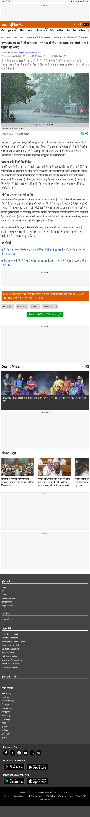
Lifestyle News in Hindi (11, 667)
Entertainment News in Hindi (13, 641)
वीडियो (22, 30)
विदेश (52, 30)
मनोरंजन (60, 30)
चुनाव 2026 (11, 30)
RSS (78, 796)
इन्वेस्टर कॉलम (7, 602)
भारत (30, 30)
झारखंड (4, 738)
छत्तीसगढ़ (5, 730)
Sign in (85, 1)
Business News (8, 653)
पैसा (74, 30)
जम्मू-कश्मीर (6, 734)
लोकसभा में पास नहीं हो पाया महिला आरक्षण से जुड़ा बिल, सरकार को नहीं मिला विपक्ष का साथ (17, 463)
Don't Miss (10, 366)
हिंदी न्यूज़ (16, 294)
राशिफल (82, 30)
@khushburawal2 (34, 53)
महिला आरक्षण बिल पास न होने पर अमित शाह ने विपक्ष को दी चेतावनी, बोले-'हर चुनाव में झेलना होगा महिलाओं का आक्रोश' (54, 463)
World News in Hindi (10, 638)
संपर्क (4, 587)
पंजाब (4, 723)
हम (3, 591)
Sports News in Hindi (10, 645)
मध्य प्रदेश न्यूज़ (7, 708)
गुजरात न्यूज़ (6, 719)
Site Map (7, 796)
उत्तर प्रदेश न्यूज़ (7, 693)
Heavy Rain (22, 306)
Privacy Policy (36, 796)
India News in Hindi (10, 634)
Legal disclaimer (21, 796)
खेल (68, 30)
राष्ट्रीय (22, 37)
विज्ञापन (4, 594)
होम (2, 30)
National (77, 294)
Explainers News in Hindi (12, 660)
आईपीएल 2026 (41, 30)
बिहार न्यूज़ (5, 704)
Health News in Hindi (10, 664)
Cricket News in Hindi (10, 649)
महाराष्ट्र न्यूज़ (6, 712)
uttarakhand (8, 306)
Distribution (45, 799)
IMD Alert (35, 306)
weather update (50, 306)
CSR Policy (50, 796)
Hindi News (6, 37)
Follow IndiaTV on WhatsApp (45, 314)
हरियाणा (5, 727)
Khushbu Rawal (17, 53)
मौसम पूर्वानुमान (7, 619)
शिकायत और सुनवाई (9, 598)
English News (7, 606)
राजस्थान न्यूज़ (6, 716)
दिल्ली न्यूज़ (5, 697)
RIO (84, 796)
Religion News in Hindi (11, 656)
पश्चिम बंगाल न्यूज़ (8, 701)
